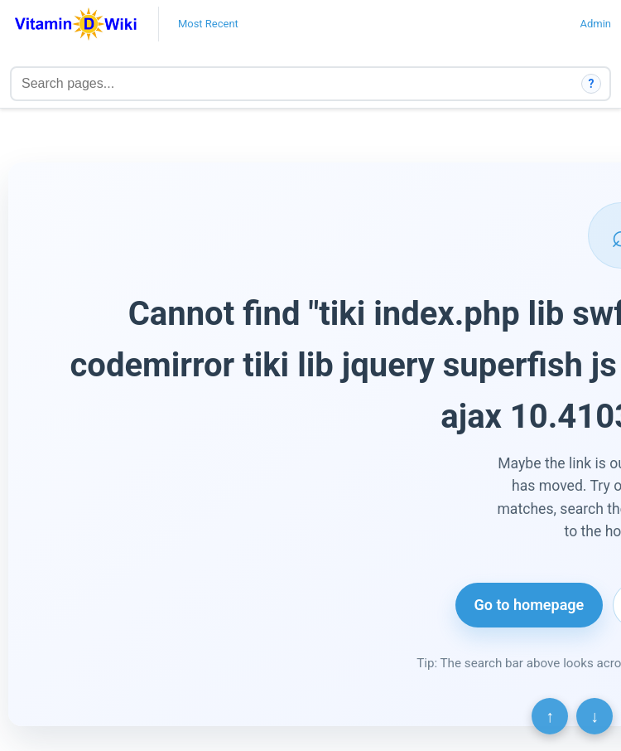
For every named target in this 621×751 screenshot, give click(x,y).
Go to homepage (529, 604)
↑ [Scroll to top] (550, 716)
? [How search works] (592, 83)
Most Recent (208, 23)
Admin (595, 23)
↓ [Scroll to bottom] (594, 716)
